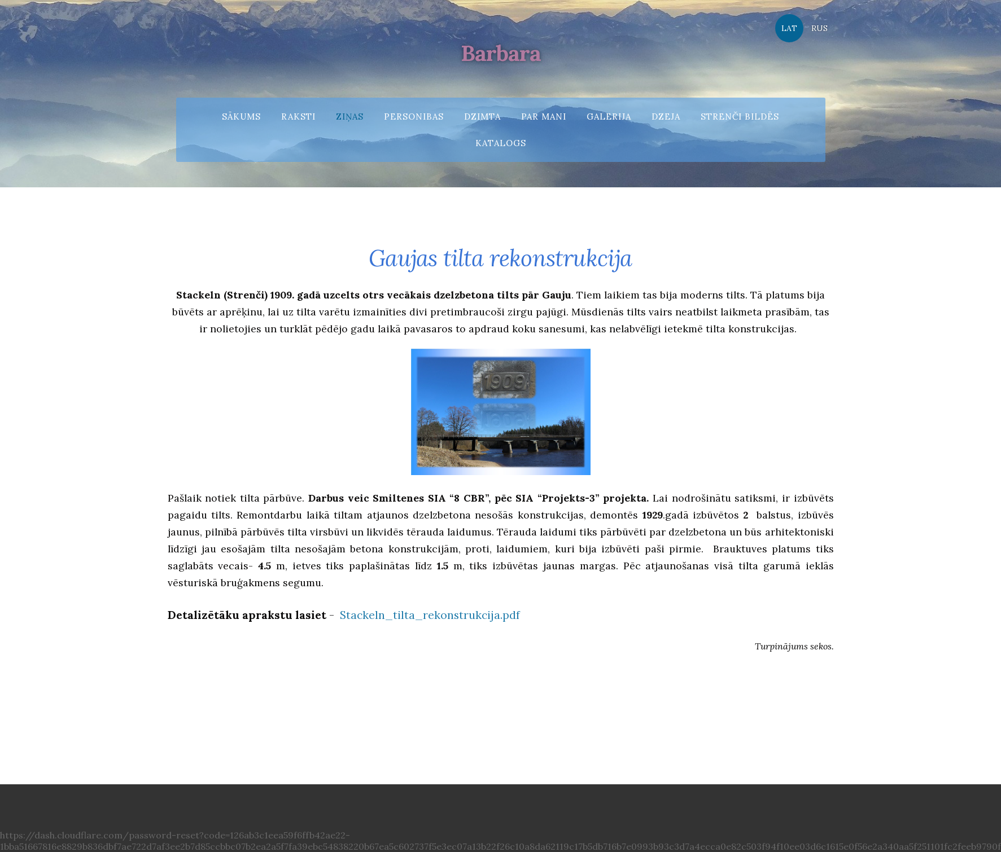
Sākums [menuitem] (241, 116)
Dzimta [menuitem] (482, 116)
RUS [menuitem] (819, 28)
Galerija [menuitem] (609, 116)
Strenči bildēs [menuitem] (740, 116)
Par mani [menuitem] (543, 116)
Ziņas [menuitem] (350, 116)
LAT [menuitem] (789, 28)
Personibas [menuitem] (414, 116)
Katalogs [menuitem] (500, 143)
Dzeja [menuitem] (666, 116)
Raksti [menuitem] (298, 116)
